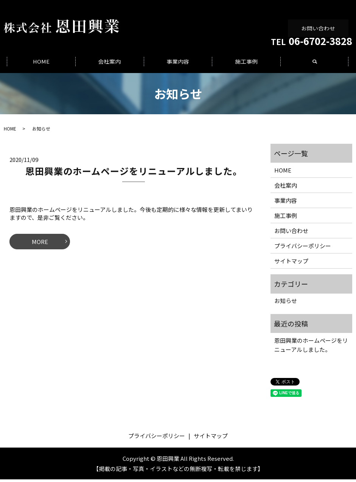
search (319, 68)
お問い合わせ (318, 22)
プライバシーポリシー (302, 248)
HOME (41, 64)
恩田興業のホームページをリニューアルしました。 (133, 173)
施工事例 (246, 64)
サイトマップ (291, 263)
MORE (40, 244)
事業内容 (177, 64)
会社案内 (109, 64)
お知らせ (285, 304)
